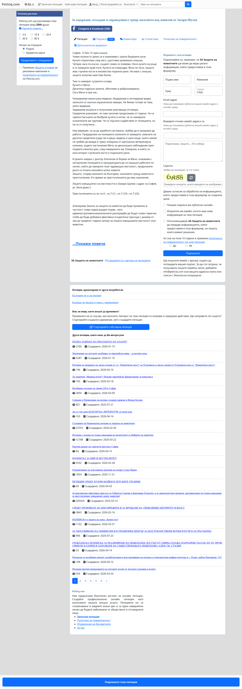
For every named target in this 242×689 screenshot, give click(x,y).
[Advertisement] (147, 35)
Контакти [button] (130, 4)
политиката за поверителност (40, 167)
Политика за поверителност (180, 82)
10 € (36, 127)
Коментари (128, 82)
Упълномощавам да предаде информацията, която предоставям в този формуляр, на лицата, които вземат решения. (193, 270)
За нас (81, 671)
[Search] (162, 4)
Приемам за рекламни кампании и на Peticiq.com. (40, 165)
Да (174, 289)
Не (190, 289)
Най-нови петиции (76, 4)
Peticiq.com (11, 4)
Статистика (150, 82)
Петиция (80, 82)
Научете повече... (31, 121)
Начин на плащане (30, 137)
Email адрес (170, 143)
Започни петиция (50, 4)
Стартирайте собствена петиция (111, 370)
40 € (25, 131)
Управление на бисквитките (94, 667)
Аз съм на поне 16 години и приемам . (192, 283)
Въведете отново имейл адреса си (183, 164)
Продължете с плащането (36, 153)
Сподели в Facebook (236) (90, 72)
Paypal (30, 141)
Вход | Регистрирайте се (105, 4)
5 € (24, 127)
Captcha (168, 209)
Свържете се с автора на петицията (127, 303)
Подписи (104, 82)
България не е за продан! (86, 338)
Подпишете (193, 296)
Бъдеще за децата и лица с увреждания (95, 345)
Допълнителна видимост (90, 88)
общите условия (44, 160)
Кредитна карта (35, 145)
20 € (48, 127)
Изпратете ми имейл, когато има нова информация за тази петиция (190, 256)
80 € (36, 131)
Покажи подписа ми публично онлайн (190, 248)
